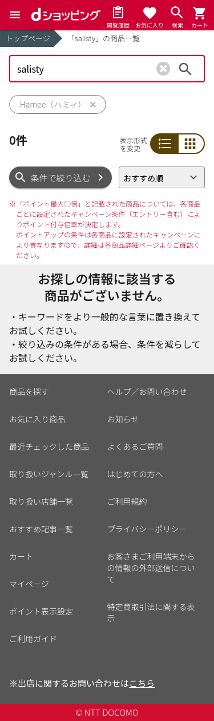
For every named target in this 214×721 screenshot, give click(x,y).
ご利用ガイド (33, 638)
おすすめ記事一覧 (41, 528)
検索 (185, 68)
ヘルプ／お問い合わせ (147, 391)
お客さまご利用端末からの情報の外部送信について (151, 567)
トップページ (28, 38)
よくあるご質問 (135, 446)
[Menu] (15, 15)
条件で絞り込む (61, 178)
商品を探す (29, 391)
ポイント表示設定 (41, 611)
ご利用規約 (127, 501)
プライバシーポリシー (147, 528)
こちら (142, 683)
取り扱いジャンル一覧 (48, 474)
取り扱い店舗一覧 (41, 501)
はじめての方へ (135, 474)
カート (21, 556)
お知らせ (123, 419)
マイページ (29, 583)
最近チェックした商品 (49, 446)
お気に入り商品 (37, 419)
